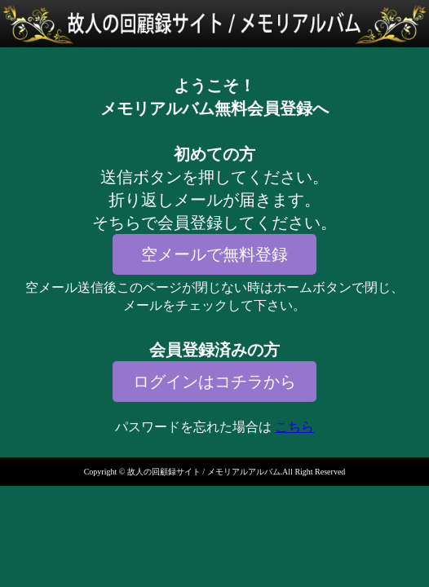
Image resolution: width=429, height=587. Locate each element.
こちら (294, 427)
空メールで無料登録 (214, 254)
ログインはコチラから (214, 382)
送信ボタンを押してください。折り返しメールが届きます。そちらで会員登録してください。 (214, 200)
